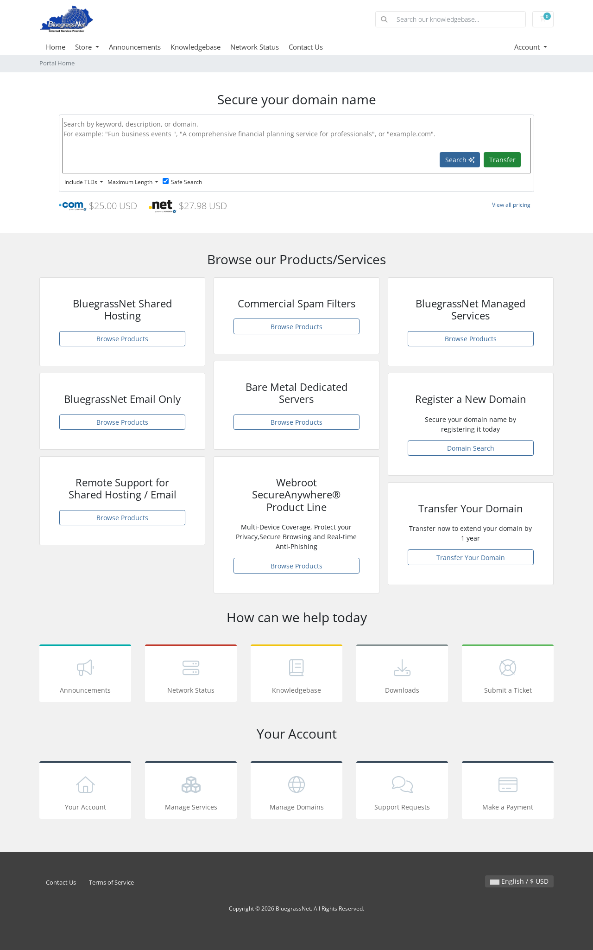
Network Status (254, 46)
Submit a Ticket (508, 675)
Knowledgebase (195, 46)
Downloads (402, 675)
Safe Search (182, 182)
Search (460, 159)
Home (55, 46)
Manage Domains (296, 791)
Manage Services (191, 791)
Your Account (85, 791)
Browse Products (122, 338)
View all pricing (511, 205)
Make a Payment (508, 791)
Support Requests (402, 791)
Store (84, 46)
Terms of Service (111, 882)
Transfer (502, 159)
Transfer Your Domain (470, 557)
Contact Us (306, 46)
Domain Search (470, 448)
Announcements (135, 46)
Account (528, 46)
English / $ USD (519, 881)
